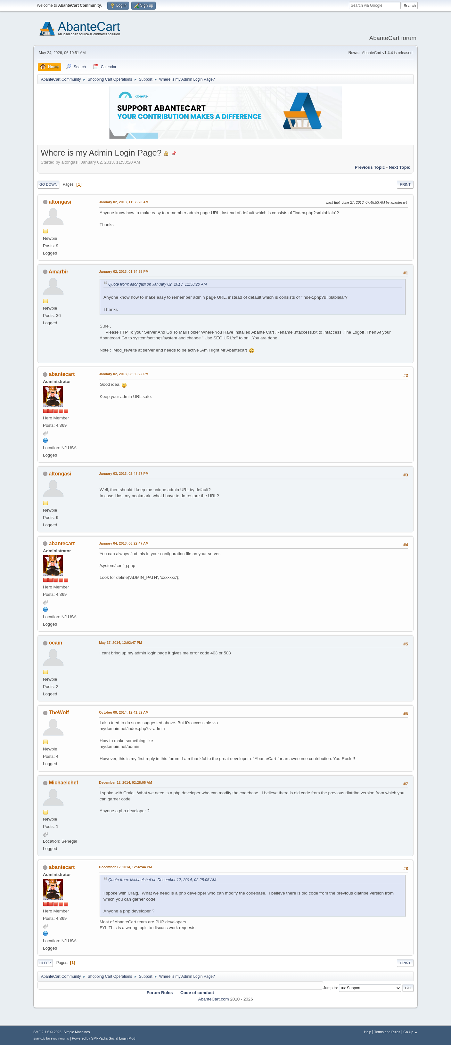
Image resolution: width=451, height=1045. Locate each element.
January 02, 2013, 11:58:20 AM (124, 202)
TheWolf (59, 712)
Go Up (45, 963)
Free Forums (60, 1038)
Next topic (399, 167)
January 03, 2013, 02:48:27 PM (124, 473)
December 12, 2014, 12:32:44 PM (125, 867)
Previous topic (370, 167)
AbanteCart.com (213, 999)
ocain (55, 642)
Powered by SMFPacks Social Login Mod (103, 1038)
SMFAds (39, 1038)
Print (405, 184)
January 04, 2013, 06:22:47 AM (124, 543)
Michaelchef (63, 782)
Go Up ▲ (410, 1032)
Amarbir (58, 271)
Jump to (330, 988)
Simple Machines (76, 1032)
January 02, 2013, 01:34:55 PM (124, 271)
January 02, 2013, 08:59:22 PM (124, 374)
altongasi (60, 202)
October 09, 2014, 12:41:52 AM (124, 712)
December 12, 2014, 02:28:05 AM (125, 782)
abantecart (62, 374)
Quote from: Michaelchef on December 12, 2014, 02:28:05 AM (162, 880)
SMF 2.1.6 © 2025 (47, 1032)
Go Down (48, 184)
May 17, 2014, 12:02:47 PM (120, 642)
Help (367, 1032)
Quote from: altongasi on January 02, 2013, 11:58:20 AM (157, 284)
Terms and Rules (387, 1032)
